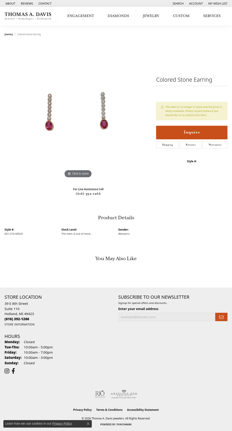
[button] (178, 3)
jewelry (9, 34)
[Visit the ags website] (124, 394)
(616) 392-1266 (88, 194)
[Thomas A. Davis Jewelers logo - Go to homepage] (29, 16)
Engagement (80, 16)
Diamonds (118, 16)
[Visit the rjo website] (100, 394)
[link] (10, 3)
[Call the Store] (17, 319)
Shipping (167, 144)
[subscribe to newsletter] (221, 317)
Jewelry (151, 16)
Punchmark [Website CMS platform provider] (124, 424)
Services (212, 16)
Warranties (215, 144)
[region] (78, 111)
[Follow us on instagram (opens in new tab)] (7, 371)
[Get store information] (20, 324)
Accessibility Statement (143, 410)
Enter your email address (138, 309)
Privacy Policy (82, 410)
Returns (191, 144)
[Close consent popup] (88, 423)
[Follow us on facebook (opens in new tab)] (13, 371)
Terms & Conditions (109, 410)
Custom (181, 16)
